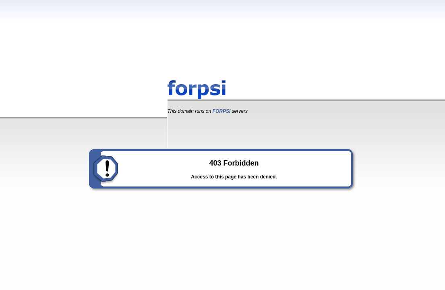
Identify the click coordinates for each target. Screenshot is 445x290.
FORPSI (222, 111)
